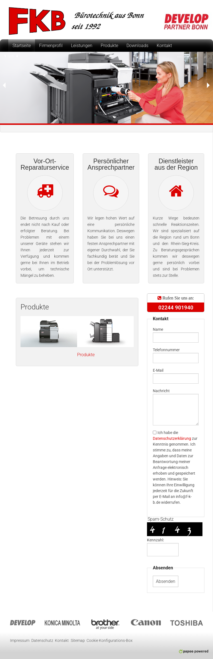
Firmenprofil (51, 45)
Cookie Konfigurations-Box (110, 640)
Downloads (137, 45)
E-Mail (158, 370)
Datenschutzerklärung (172, 438)
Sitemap (78, 640)
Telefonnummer (166, 350)
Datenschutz (42, 640)
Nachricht (161, 391)
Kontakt (164, 45)
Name (158, 329)
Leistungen (81, 45)
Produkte (109, 45)
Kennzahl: (155, 540)
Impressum (19, 640)
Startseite (21, 45)
